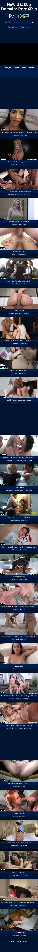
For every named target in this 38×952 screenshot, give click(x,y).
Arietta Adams (23, 224)
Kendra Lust (23, 403)
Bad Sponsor (9, 490)
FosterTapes (14, 845)
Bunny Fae (18, 699)
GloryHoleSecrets (15, 165)
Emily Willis (24, 135)
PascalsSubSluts (15, 520)
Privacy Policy (18, 945)
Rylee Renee (22, 373)
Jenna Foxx (27, 194)
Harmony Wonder (22, 254)
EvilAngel (11, 313)
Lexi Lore (18, 875)
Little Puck (25, 875)
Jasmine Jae (24, 284)
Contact (24, 941)
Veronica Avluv (18, 460)
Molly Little (23, 639)
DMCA (25, 945)
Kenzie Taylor (28, 728)
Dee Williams (23, 845)
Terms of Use (11, 945)
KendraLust (15, 403)
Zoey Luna (22, 816)
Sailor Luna (24, 520)
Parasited (12, 875)
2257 (29, 945)
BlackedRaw (15, 935)
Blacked (13, 579)
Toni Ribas (26, 313)
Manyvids (15, 609)
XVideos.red (15, 550)
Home (13, 941)
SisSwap (11, 699)
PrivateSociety (17, 786)
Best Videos (25, 27)
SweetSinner (15, 639)
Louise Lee (23, 343)
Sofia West (25, 165)
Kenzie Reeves (19, 490)
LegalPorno (15, 343)
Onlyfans (15, 816)
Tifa (24, 786)
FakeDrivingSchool (15, 284)
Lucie (23, 669)
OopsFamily (9, 728)
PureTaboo (11, 194)
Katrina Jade (18, 194)
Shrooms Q (23, 550)
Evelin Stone (28, 490)
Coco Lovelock (19, 728)
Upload (18, 941)
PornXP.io (27, 9)
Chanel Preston (23, 905)
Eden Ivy (22, 609)
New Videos (12, 27)
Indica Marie (26, 699)
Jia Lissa (23, 935)
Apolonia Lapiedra (22, 579)
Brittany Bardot (28, 460)
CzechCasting (17, 669)
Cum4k (13, 254)
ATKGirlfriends (15, 135)
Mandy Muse (18, 313)
